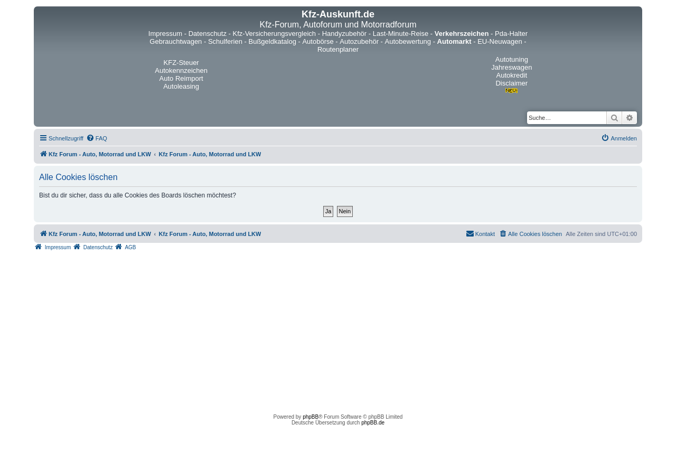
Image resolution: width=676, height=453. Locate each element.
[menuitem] (96, 138)
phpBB (310, 417)
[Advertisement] (338, 329)
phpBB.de (372, 423)
